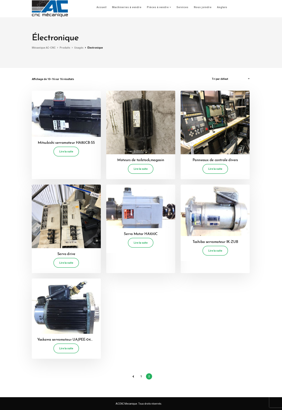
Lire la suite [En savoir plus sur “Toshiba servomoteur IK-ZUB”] (215, 250)
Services (182, 7)
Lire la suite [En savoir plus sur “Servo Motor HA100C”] (141, 242)
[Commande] (231, 79)
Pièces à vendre (158, 7)
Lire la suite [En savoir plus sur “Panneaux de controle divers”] (215, 168)
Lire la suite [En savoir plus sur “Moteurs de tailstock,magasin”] (141, 168)
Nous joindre (203, 7)
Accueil (101, 7)
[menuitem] (222, 7)
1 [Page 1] (141, 376)
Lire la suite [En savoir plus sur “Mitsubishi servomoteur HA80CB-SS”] (66, 151)
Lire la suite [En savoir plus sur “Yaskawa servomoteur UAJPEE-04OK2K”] (66, 348)
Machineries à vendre (126, 7)
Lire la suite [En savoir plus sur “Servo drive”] (66, 262)
